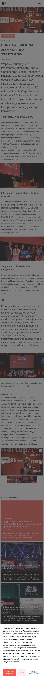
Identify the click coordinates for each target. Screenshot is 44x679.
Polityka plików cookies (34, 672)
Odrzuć (21, 673)
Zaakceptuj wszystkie (9, 672)
